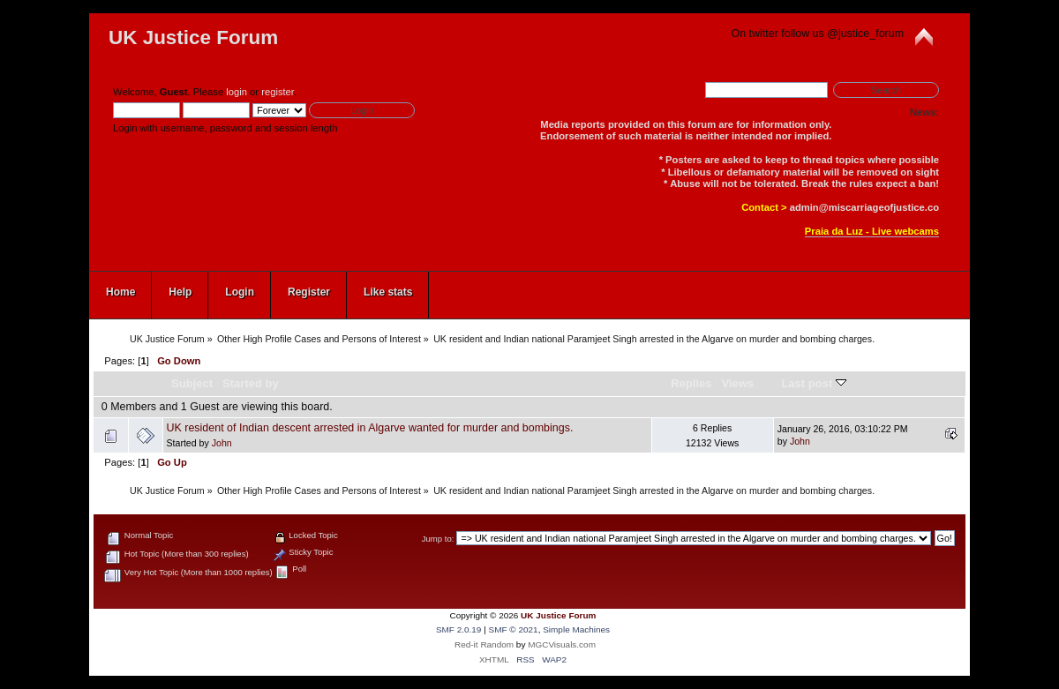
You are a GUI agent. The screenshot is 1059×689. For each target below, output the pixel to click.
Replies (691, 383)
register (277, 91)
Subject (192, 383)
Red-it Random (484, 644)
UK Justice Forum (193, 37)
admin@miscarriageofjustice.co (864, 207)
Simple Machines (576, 629)
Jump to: (438, 538)
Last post (813, 383)
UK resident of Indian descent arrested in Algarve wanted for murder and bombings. (369, 428)
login (236, 91)
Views (737, 383)
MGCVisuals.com (562, 644)
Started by (250, 383)
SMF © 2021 (513, 629)
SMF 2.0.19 (459, 629)
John (222, 443)
